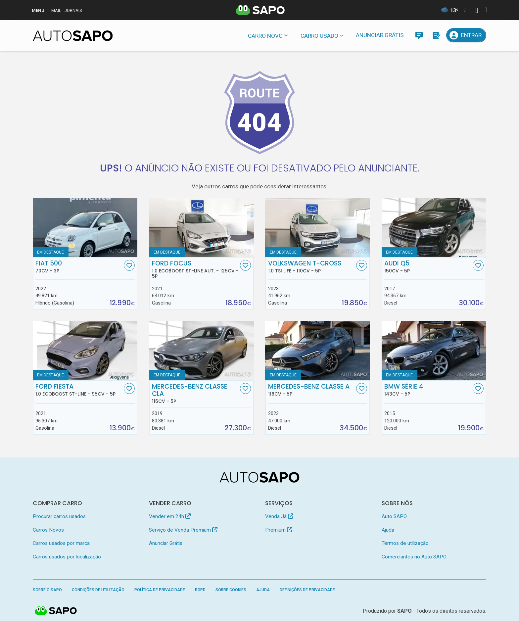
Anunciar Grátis (380, 35)
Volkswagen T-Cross (311, 267)
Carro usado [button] (319, 35)
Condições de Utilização (98, 590)
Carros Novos (48, 530)
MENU (38, 10)
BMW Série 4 (427, 390)
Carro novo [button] (265, 35)
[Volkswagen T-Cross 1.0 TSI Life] (317, 227)
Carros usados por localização (67, 557)
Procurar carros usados (59, 516)
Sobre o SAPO (47, 590)
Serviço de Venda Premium (183, 530)
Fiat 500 (78, 267)
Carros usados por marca (61, 543)
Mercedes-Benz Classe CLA (195, 393)
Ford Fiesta (78, 390)
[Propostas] (436, 35)
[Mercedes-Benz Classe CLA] (201, 350)
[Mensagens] (419, 35)
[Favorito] (129, 265)
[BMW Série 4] (434, 350)
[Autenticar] (476, 11)
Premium (278, 530)
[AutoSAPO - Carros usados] (73, 35)
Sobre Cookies (230, 590)
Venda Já (279, 516)
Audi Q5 (427, 267)
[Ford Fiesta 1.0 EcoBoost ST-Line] (85, 350)
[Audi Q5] (434, 227)
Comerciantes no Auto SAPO (414, 557)
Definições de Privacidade (307, 590)
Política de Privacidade (159, 590)
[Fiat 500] (85, 227)
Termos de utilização (405, 543)
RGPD (200, 590)
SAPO (404, 611)
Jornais (73, 10)
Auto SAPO (394, 516)
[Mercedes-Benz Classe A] (317, 350)
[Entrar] (466, 35)
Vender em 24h (170, 516)
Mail (56, 10)
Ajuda (388, 530)
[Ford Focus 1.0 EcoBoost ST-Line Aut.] (201, 227)
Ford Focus (195, 269)
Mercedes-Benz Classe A (311, 390)
